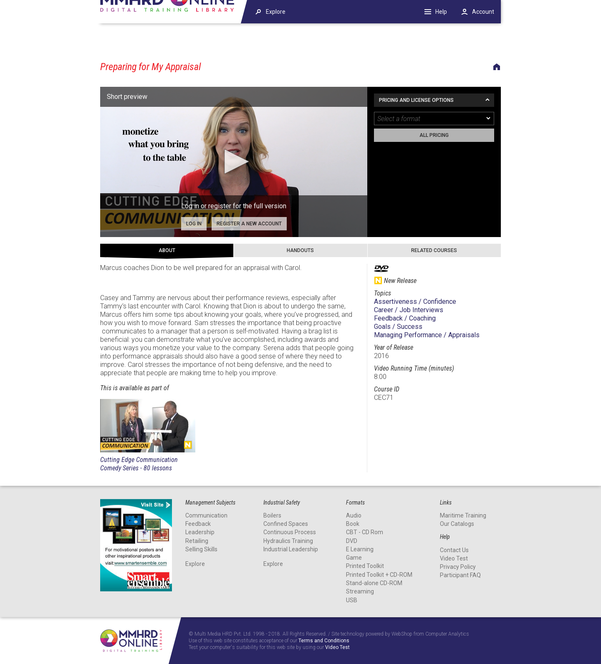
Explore (195, 563)
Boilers (272, 515)
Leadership (200, 532)
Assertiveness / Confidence (415, 301)
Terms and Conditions (323, 641)
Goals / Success (398, 327)
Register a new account (249, 224)
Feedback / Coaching (405, 318)
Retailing (196, 540)
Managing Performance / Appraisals (427, 335)
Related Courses (434, 250)
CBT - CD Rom (364, 532)
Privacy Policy (458, 566)
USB (351, 600)
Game (354, 557)
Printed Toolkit (365, 566)
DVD (351, 540)
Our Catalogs (457, 523)
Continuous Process (289, 532)
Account (483, 11)
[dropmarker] (488, 118)
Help (441, 11)
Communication (206, 515)
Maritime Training (463, 515)
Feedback (198, 523)
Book (352, 523)
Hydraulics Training (288, 540)
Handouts (300, 250)
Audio (353, 515)
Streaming (360, 591)
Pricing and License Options (416, 100)
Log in (194, 224)
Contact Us (454, 549)
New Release (188, 445)
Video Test (454, 558)
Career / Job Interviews (408, 310)
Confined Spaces (285, 523)
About (167, 250)
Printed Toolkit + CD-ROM (379, 574)
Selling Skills (201, 549)
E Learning (360, 549)
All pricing (434, 135)
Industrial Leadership (290, 549)
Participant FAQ (460, 575)
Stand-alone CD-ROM (374, 583)
